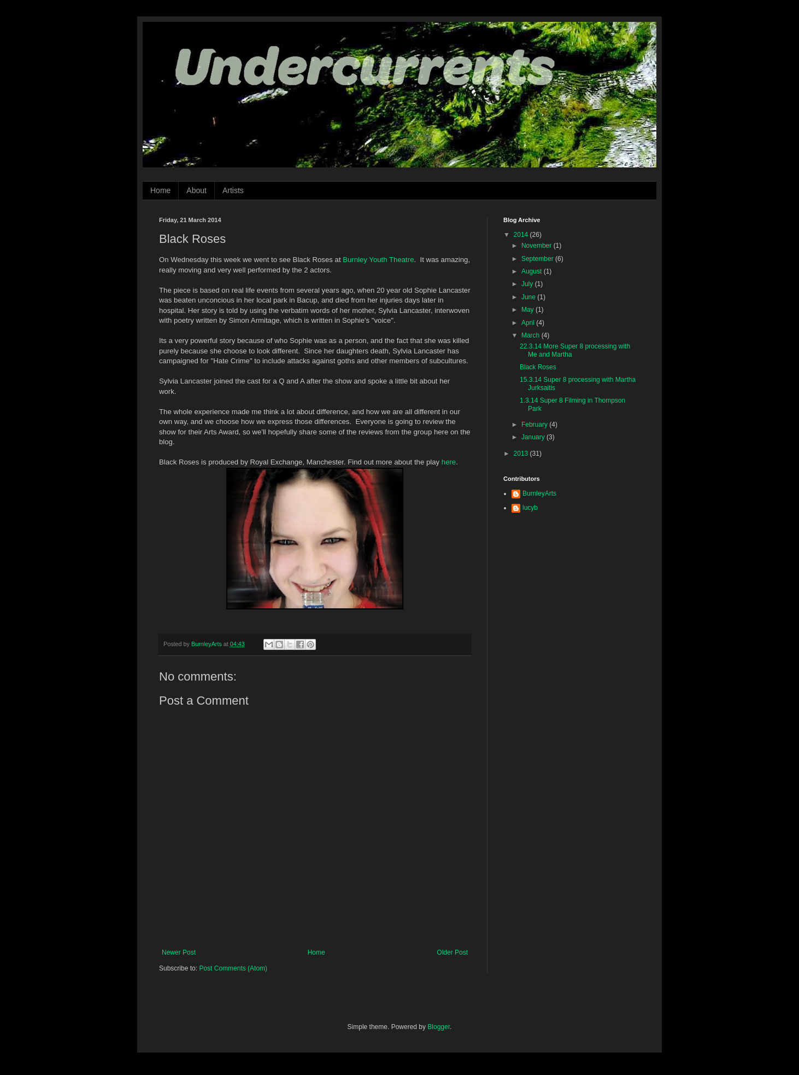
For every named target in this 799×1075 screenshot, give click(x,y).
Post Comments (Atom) (233, 968)
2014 (522, 235)
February (535, 424)
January (534, 437)
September (538, 259)
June (529, 297)
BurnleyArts (539, 493)
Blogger (438, 1027)
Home (160, 190)
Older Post (452, 952)
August (532, 271)
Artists (233, 190)
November (537, 245)
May (528, 309)
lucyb (530, 508)
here (449, 462)
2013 (522, 453)
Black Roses (538, 367)
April (528, 323)
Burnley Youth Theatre (378, 259)
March (531, 335)
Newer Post (179, 952)
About (196, 190)
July (528, 284)
